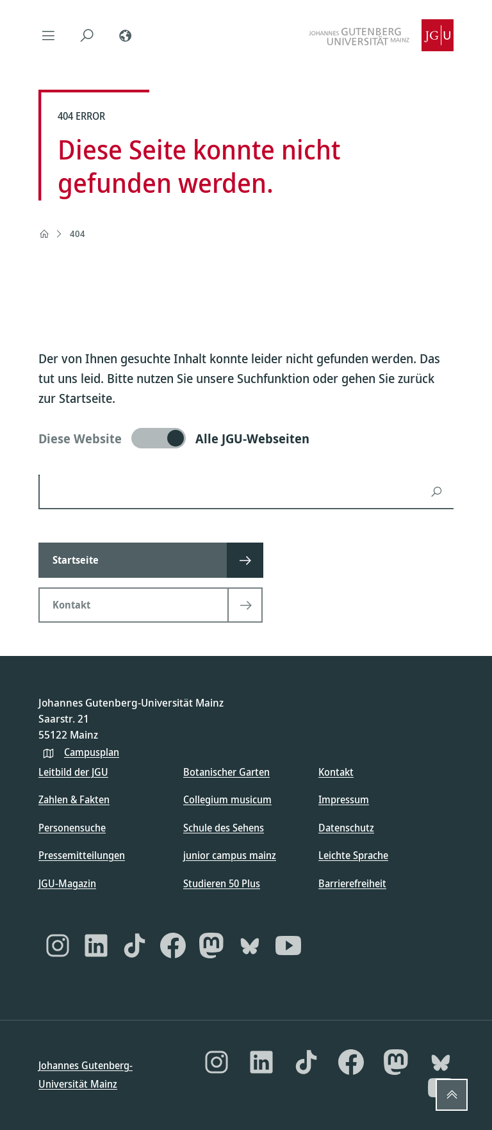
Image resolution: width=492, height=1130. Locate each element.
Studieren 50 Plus (221, 883)
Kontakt (336, 772)
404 (77, 233)
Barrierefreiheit (352, 883)
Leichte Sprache (353, 855)
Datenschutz (346, 828)
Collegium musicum (227, 799)
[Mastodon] (211, 945)
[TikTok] (134, 945)
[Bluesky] (250, 945)
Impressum (343, 799)
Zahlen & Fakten (74, 799)
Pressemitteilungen (81, 855)
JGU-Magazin (67, 883)
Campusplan (91, 752)
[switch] (246, 438)
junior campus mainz (229, 855)
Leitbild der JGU (73, 772)
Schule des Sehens (223, 828)
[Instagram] (57, 945)
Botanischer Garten (226, 772)
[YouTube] (288, 945)
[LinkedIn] (96, 945)
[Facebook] (173, 945)
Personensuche (72, 828)
